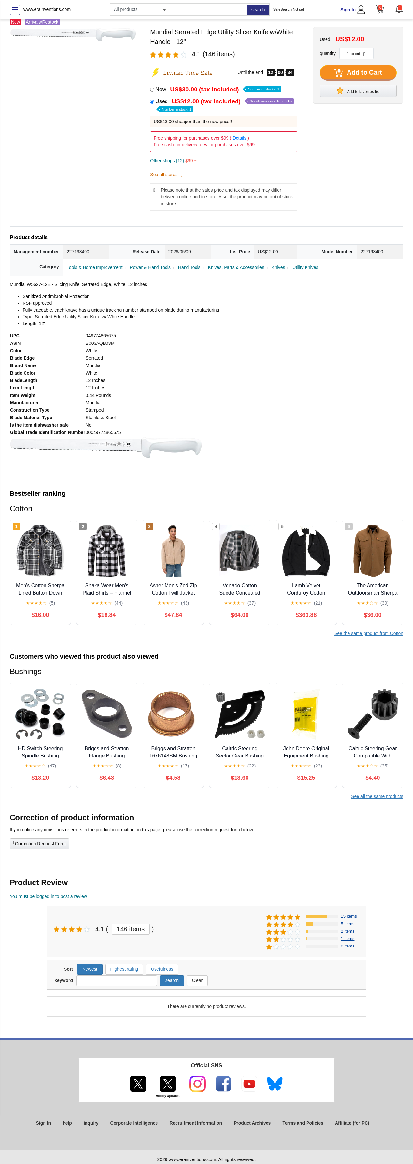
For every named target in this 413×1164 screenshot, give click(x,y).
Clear (197, 980)
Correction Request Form (39, 843)
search (258, 9)
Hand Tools (189, 267)
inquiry (91, 1123)
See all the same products (377, 796)
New (218, 89)
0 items (348, 946)
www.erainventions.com (47, 9)
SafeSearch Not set (288, 9)
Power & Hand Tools (150, 267)
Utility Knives (305, 267)
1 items (348, 938)
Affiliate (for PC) (352, 1123)
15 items (349, 916)
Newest (89, 969)
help (67, 1123)
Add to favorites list (358, 90)
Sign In (348, 9)
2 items (348, 931)
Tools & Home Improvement (95, 267)
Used (225, 105)
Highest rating (124, 969)
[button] (399, 9)
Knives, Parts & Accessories (236, 267)
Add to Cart (358, 73)
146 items (131, 929)
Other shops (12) (173, 160)
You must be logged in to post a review (48, 896)
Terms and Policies (302, 1123)
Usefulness (162, 969)
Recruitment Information (195, 1123)
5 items (348, 923)
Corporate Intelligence (134, 1123)
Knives (278, 267)
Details (240, 138)
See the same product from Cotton (368, 633)
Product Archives (252, 1123)
